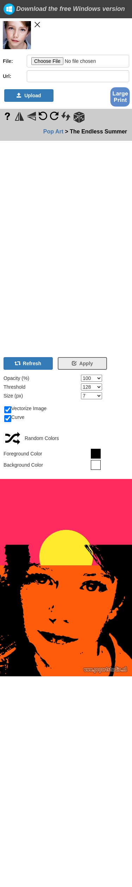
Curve (14, 417)
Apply (82, 363)
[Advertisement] (21, 246)
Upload (29, 95)
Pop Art (53, 131)
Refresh (28, 363)
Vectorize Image (25, 409)
